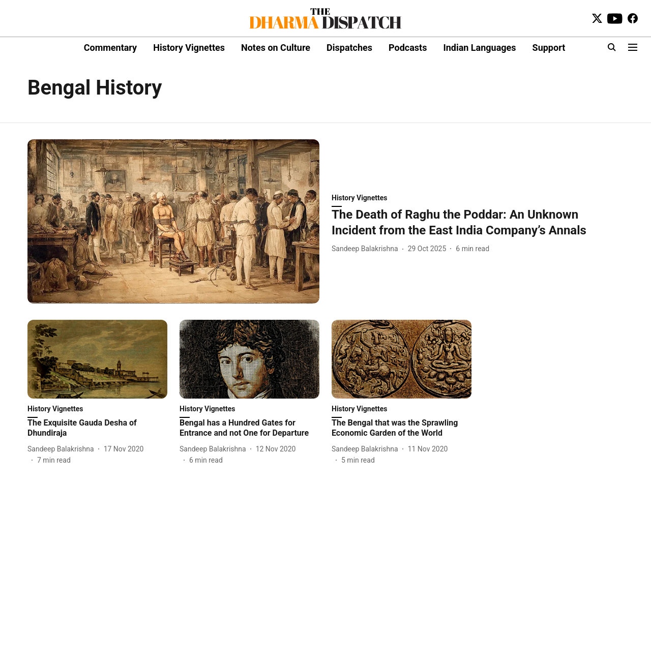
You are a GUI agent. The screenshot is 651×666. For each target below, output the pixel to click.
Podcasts (408, 47)
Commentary (110, 47)
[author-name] (367, 249)
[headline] (478, 222)
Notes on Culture (275, 47)
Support (549, 47)
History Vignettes (189, 47)
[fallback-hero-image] (173, 221)
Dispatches (349, 47)
